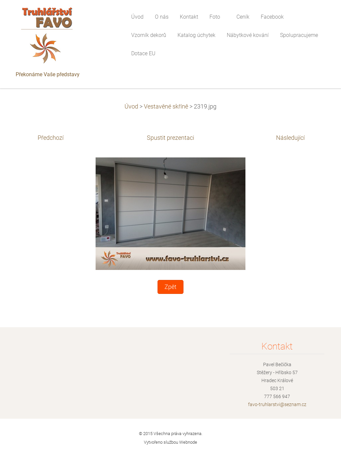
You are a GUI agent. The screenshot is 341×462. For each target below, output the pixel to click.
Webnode (188, 442)
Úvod (131, 106)
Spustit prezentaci (170, 137)
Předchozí (51, 137)
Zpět (170, 287)
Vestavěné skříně (166, 106)
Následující (290, 137)
